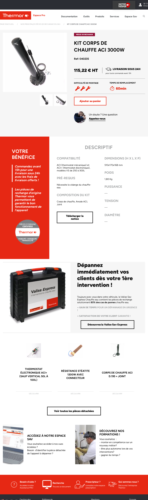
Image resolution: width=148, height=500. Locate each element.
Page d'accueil (7, 24)
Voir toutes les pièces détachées (74, 411)
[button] (63, 62)
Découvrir (34, 394)
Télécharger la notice (75, 217)
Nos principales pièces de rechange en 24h (40, 24)
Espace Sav (131, 16)
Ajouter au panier (90, 101)
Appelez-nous (97, 118)
